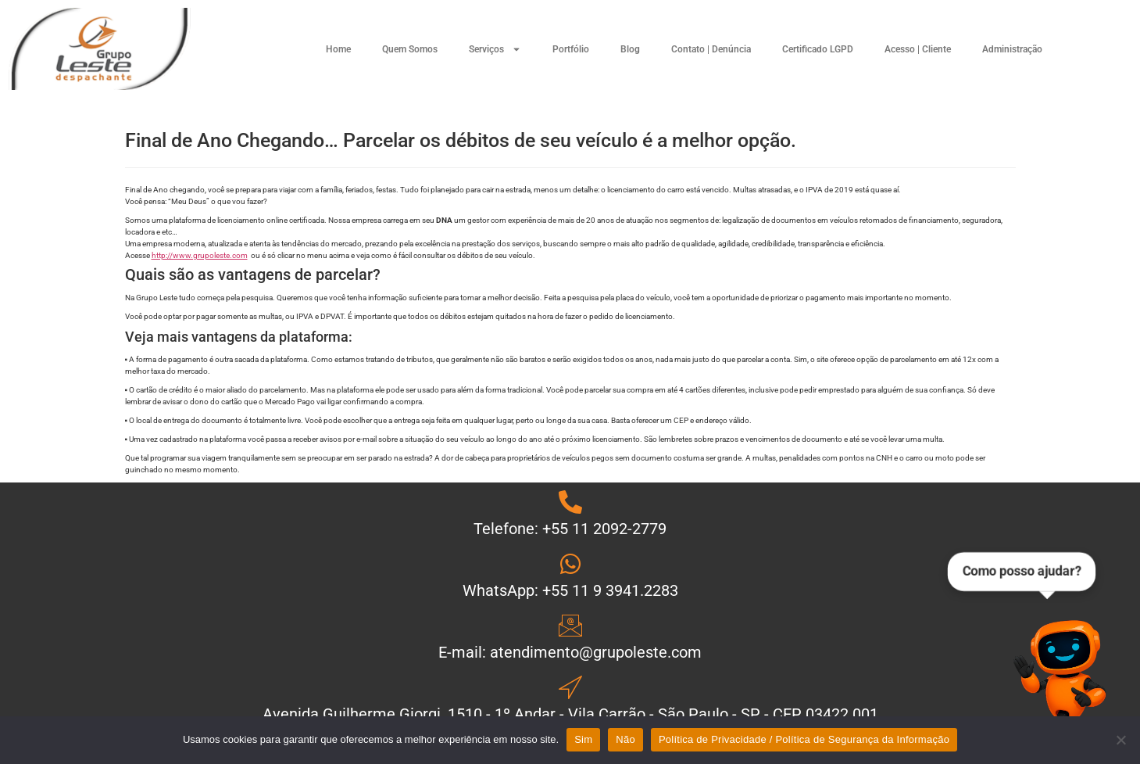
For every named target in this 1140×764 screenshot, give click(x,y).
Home (338, 49)
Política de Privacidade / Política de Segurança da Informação (804, 739)
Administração (1012, 49)
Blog (630, 49)
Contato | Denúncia (711, 49)
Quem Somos (410, 49)
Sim (583, 739)
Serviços (495, 49)
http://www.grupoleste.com (200, 255)
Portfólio (570, 49)
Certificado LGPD (817, 49)
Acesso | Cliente (917, 49)
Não (625, 739)
